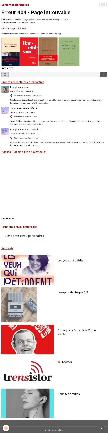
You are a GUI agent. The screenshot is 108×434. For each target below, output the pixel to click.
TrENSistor (64, 362)
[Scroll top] (102, 428)
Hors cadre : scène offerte (23, 108)
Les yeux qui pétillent (71, 260)
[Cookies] (6, 428)
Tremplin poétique (19, 87)
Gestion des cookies (54, 430)
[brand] (15, 5)
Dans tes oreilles (68, 394)
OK (103, 74)
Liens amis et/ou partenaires (24, 236)
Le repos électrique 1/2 (72, 292)
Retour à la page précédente (13, 28)
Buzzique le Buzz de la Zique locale (76, 332)
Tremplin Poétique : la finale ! (25, 129)
